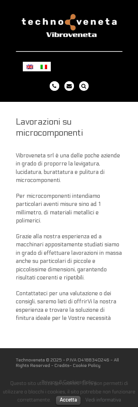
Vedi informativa (103, 400)
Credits (62, 365)
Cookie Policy (86, 365)
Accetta (68, 400)
